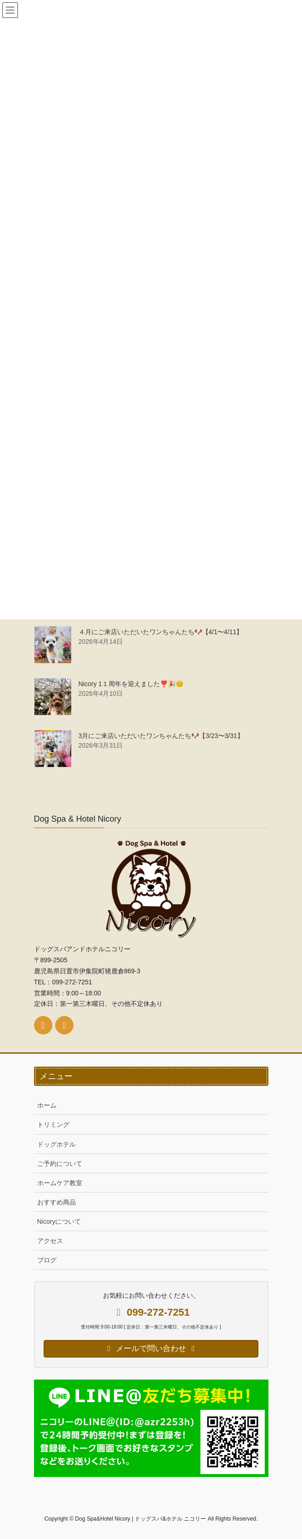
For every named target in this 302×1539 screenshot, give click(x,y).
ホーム (47, 1105)
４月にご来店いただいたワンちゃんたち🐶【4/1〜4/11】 (161, 632)
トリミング (53, 1124)
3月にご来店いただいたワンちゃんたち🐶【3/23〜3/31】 (161, 735)
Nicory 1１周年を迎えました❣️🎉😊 (131, 683)
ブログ (47, 1260)
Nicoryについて (59, 1221)
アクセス (50, 1240)
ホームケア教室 (59, 1183)
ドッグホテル (56, 1144)
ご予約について (59, 1163)
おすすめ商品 (56, 1202)
